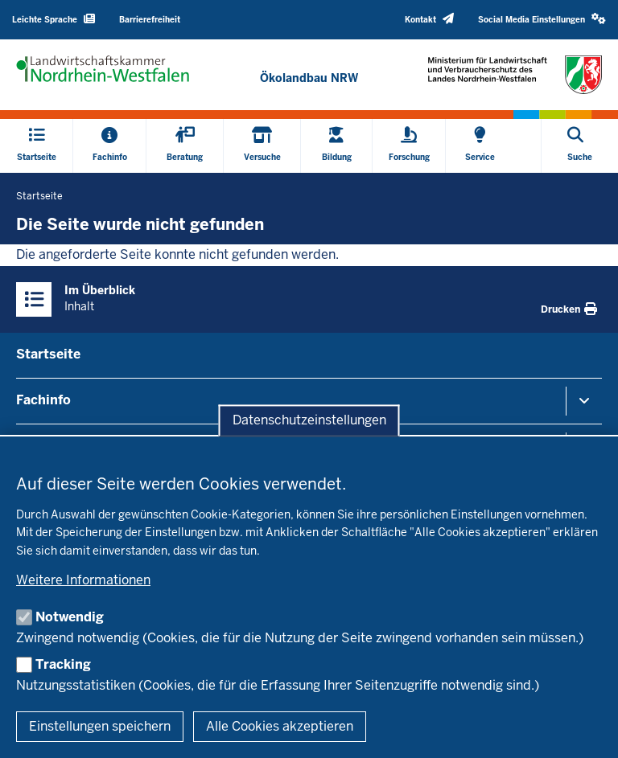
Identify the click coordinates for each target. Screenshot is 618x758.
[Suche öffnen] (580, 146)
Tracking (63, 664)
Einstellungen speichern (100, 726)
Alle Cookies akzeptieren (279, 726)
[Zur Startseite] (309, 77)
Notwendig (69, 616)
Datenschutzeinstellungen (309, 420)
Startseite (48, 354)
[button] (542, 19)
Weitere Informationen (83, 580)
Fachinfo (43, 399)
